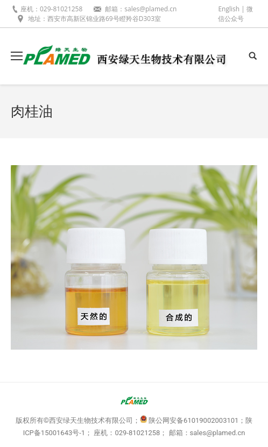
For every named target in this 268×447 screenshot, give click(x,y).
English (228, 8)
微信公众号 (235, 13)
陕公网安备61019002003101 (193, 420)
